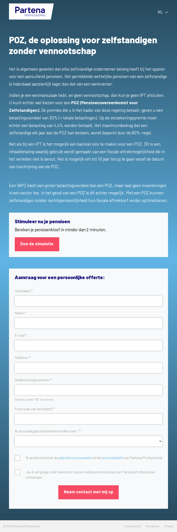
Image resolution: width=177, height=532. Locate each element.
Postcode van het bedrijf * (35, 409)
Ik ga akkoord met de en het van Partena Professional (94, 457)
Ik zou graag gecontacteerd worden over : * (48, 431)
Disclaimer (153, 526)
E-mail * (21, 335)
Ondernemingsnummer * (33, 380)
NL (163, 11)
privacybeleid (113, 457)
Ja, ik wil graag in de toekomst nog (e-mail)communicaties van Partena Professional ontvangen (90, 474)
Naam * (20, 313)
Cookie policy (132, 526)
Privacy (169, 526)
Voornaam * (24, 291)
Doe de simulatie (36, 243)
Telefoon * (22, 357)
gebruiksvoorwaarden (75, 457)
